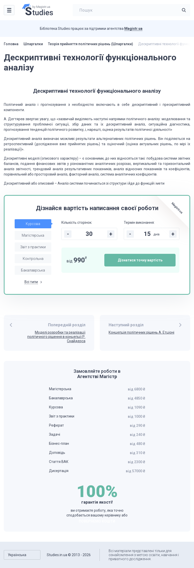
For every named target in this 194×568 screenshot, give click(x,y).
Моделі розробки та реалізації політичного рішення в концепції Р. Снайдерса (56, 336)
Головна (11, 44)
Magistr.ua (133, 29)
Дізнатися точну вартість (140, 260)
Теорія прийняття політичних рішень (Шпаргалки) (90, 44)
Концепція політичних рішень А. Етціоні (141, 332)
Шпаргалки (33, 44)
